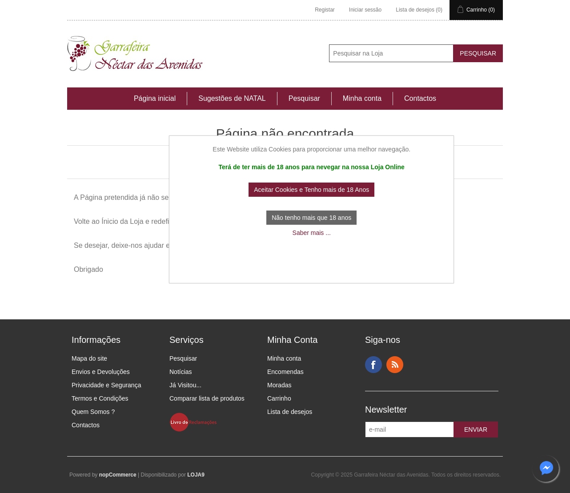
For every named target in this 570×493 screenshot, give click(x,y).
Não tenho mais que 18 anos (311, 217)
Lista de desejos (289, 411)
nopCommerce (117, 475)
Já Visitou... (185, 385)
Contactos (420, 98)
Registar (325, 10)
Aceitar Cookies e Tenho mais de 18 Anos (311, 189)
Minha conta (362, 98)
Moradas (279, 385)
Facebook (373, 364)
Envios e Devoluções (101, 371)
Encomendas (285, 371)
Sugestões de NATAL (232, 98)
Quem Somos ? (93, 411)
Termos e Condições (100, 398)
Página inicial (155, 98)
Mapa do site (89, 358)
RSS (394, 364)
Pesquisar (304, 98)
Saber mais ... (312, 232)
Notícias (180, 371)
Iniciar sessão (365, 10)
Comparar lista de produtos (207, 398)
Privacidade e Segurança (106, 385)
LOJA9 (196, 475)
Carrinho (279, 398)
